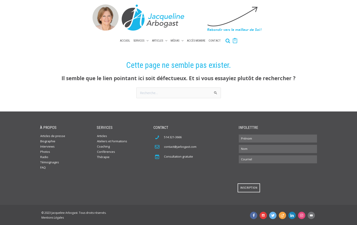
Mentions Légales (52, 217)
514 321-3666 (173, 136)
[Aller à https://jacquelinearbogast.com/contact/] (159, 155)
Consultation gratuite (178, 156)
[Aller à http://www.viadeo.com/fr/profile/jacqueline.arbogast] (283, 214)
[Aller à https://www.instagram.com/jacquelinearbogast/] (302, 214)
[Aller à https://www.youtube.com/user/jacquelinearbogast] (264, 214)
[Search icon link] (227, 40)
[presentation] (272, 173)
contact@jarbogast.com (180, 146)
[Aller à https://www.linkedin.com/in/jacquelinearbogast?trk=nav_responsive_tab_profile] (293, 214)
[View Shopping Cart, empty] (235, 39)
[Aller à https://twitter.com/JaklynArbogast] (273, 214)
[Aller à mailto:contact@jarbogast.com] (312, 214)
